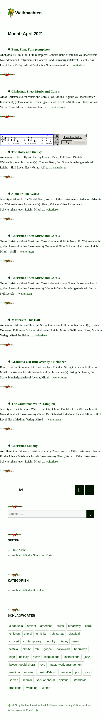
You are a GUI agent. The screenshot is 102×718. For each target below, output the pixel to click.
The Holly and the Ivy (26, 152)
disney (64, 641)
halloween (63, 649)
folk (37, 649)
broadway (74, 625)
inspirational (52, 656)
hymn (36, 656)
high (12, 656)
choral (28, 633)
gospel (48, 649)
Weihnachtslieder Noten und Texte (31, 555)
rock (87, 672)
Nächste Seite (89, 490)
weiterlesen (79, 65)
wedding (32, 687)
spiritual (64, 680)
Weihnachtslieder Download (28, 590)
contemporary (32, 641)
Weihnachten (28, 13)
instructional (72, 656)
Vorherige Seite (79, 490)
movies (29, 672)
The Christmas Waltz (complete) (33, 404)
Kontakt (30, 710)
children (14, 633)
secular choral (45, 680)
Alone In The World (25, 194)
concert (14, 641)
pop (77, 672)
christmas (58, 633)
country (50, 641)
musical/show (47, 672)
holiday (24, 656)
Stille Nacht (18, 550)
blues (60, 625)
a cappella (16, 625)
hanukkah (80, 649)
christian (41, 633)
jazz (87, 656)
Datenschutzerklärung (60, 705)
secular (27, 680)
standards (79, 680)
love (42, 664)
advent (31, 625)
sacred (13, 680)
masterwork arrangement (65, 664)
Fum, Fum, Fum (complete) (30, 49)
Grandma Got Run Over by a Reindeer (38, 362)
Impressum (16, 710)
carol (88, 625)
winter (46, 687)
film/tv (27, 649)
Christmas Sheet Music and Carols (35, 91)
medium (14, 672)
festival (14, 649)
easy (75, 641)
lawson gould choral (22, 664)
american (46, 625)
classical (74, 633)
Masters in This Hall (25, 320)
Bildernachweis (84, 705)
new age (65, 672)
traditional (15, 687)
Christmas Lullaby (24, 446)
